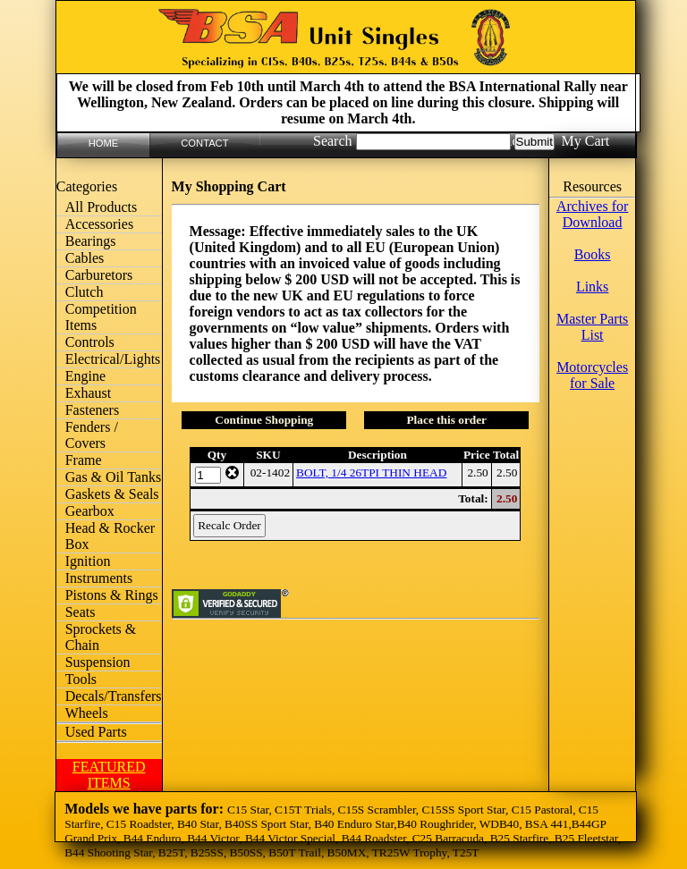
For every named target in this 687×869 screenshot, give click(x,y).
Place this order (446, 419)
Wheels (86, 713)
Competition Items (101, 317)
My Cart (585, 140)
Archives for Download (592, 214)
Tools (81, 679)
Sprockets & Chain (101, 637)
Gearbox (89, 511)
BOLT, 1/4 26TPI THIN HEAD (371, 472)
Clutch (84, 292)
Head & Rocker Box (110, 536)
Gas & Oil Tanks (113, 477)
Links (592, 286)
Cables (85, 258)
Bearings (90, 241)
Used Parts (96, 731)
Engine (85, 376)
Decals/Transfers (113, 696)
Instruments (99, 578)
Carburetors (99, 275)
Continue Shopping (264, 419)
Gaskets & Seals (112, 494)
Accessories (99, 224)
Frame (83, 460)
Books (592, 254)
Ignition (88, 561)
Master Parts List (592, 326)
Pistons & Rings (111, 595)
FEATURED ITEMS (109, 774)
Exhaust (88, 393)
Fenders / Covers (91, 435)
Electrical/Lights (113, 359)
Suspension (98, 662)
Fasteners (92, 410)
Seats (80, 612)
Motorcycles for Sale (592, 375)
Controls (89, 342)
